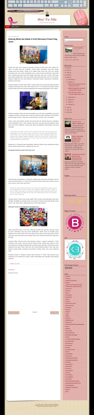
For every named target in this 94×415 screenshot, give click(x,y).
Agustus (70, 99)
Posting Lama (54, 312)
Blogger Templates (39, 405)
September (71, 97)
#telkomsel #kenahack (72, 387)
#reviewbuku (69, 374)
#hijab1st (68, 318)
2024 (68, 68)
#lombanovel (69, 343)
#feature (68, 311)
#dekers (68, 309)
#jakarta (68, 328)
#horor (67, 326)
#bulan (67, 299)
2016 (68, 112)
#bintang (68, 290)
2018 (68, 107)
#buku (67, 293)
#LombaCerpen (70, 341)
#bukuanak (69, 295)
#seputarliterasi (70, 385)
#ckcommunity (69, 305)
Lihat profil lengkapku (72, 59)
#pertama (68, 362)
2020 (68, 75)
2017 (68, 110)
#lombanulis (69, 345)
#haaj (67, 314)
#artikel (68, 282)
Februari (70, 104)
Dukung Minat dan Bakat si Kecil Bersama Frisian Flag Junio (32, 40)
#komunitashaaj (70, 332)
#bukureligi (69, 297)
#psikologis (69, 366)
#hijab (67, 316)
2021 (68, 72)
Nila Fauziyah (79, 47)
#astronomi (69, 288)
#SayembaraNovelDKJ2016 (73, 383)
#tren (67, 391)
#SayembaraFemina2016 (72, 381)
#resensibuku (69, 370)
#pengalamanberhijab (71, 358)
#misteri (68, 347)
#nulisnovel (69, 356)
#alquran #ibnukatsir (71, 280)
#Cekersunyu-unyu (71, 303)
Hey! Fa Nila (47, 19)
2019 (68, 77)
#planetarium (69, 364)
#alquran (68, 278)
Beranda (35, 312)
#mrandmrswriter (70, 349)
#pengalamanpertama (72, 360)
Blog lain (14, 26)
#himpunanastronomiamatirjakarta (75, 324)
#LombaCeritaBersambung (73, 339)
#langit (67, 337)
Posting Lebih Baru (13, 312)
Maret (69, 102)
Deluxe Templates (54, 405)
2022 (68, 70)
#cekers (68, 301)
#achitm (68, 276)
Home (7, 26)
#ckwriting (68, 307)
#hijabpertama (69, 320)
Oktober (70, 82)
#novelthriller (69, 353)
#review (68, 372)
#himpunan (69, 322)
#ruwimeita (69, 379)
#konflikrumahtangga (71, 335)
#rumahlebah (69, 377)
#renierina (68, 368)
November (71, 79)
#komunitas (69, 330)
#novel (67, 351)
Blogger (56, 404)
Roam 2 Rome (52, 406)
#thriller (68, 389)
